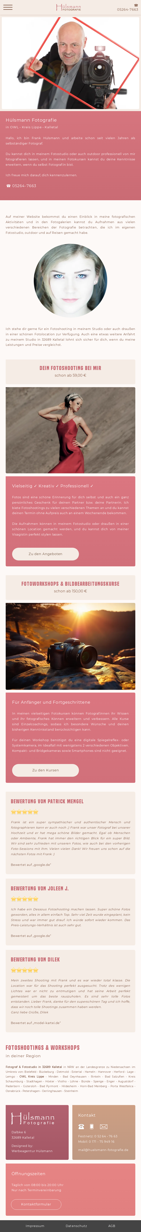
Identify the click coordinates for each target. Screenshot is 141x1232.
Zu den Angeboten (46, 554)
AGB (111, 1226)
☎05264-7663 (127, 7)
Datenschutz (76, 1226)
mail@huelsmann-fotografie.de (103, 1150)
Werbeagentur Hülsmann (32, 1151)
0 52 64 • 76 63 (105, 1136)
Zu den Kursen (45, 770)
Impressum (35, 1226)
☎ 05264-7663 (21, 186)
